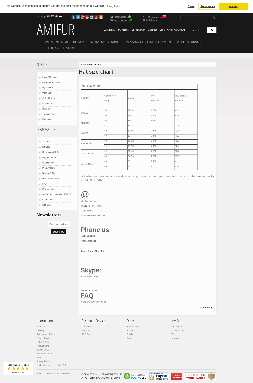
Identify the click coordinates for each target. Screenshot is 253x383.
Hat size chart (48, 163)
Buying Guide (48, 173)
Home (83, 64)
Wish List (46, 93)
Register (53, 77)
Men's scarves (188, 42)
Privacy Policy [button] (113, 6)
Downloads (47, 103)
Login (162, 30)
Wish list (110, 30)
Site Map (46, 205)
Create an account (176, 30)
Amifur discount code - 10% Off (57, 194)
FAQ (44, 184)
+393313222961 (121, 21)
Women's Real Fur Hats (65, 42)
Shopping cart (138, 30)
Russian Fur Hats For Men (148, 42)
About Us (46, 141)
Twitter (78, 17)
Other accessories (61, 48)
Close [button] (191, 6)
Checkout (152, 30)
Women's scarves (105, 42)
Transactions (48, 114)
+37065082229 (120, 17)
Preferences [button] (207, 6)
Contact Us (47, 199)
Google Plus (83, 17)
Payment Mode (49, 157)
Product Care (48, 168)
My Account (47, 87)
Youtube (96, 17)
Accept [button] (233, 6)
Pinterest (87, 17)
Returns (46, 109)
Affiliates (130, 330)
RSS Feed (86, 334)
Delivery (46, 147)
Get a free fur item (50, 178)
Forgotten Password (51, 82)
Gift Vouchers (132, 326)
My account (123, 30)
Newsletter (47, 119)
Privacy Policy (49, 189)
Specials (130, 334)
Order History (48, 98)
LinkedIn (92, 17)
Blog (101, 17)
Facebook (73, 17)
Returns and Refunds (52, 152)
